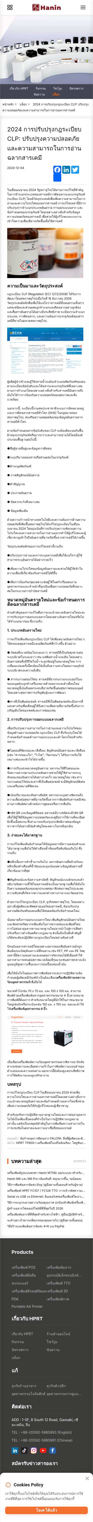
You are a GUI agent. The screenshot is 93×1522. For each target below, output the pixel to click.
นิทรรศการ (76, 88)
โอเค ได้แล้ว (46, 1510)
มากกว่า (80, 1161)
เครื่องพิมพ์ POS (24, 1267)
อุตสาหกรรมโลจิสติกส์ (28, 1394)
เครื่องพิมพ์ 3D (57, 1291)
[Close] (87, 1478)
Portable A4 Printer (27, 1306)
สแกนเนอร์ (20, 1283)
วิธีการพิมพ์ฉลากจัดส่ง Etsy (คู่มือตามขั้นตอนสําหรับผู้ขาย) (45, 1185)
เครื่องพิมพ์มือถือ (24, 1275)
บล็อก (56, 94)
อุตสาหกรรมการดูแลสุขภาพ (64, 1394)
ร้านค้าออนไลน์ (58, 1334)
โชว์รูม (57, 88)
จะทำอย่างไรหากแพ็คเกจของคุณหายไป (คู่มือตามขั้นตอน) (45, 1220)
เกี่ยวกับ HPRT (19, 88)
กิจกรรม (41, 88)
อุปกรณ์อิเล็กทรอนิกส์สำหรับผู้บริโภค (64, 1275)
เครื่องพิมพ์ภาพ (58, 1299)
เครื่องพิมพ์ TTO (58, 1283)
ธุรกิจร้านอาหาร (24, 1386)
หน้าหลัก (8, 104)
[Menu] (83, 7)
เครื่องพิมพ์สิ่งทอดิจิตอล (29, 1291)
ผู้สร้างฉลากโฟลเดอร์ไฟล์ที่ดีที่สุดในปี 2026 (35, 1208)
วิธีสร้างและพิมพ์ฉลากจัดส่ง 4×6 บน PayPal (35, 1226)
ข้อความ (39, 94)
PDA (15, 1299)
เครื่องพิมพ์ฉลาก (59, 1267)
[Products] (10, 7)
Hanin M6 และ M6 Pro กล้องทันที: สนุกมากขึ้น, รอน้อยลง (44, 1179)
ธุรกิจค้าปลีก (56, 1386)
